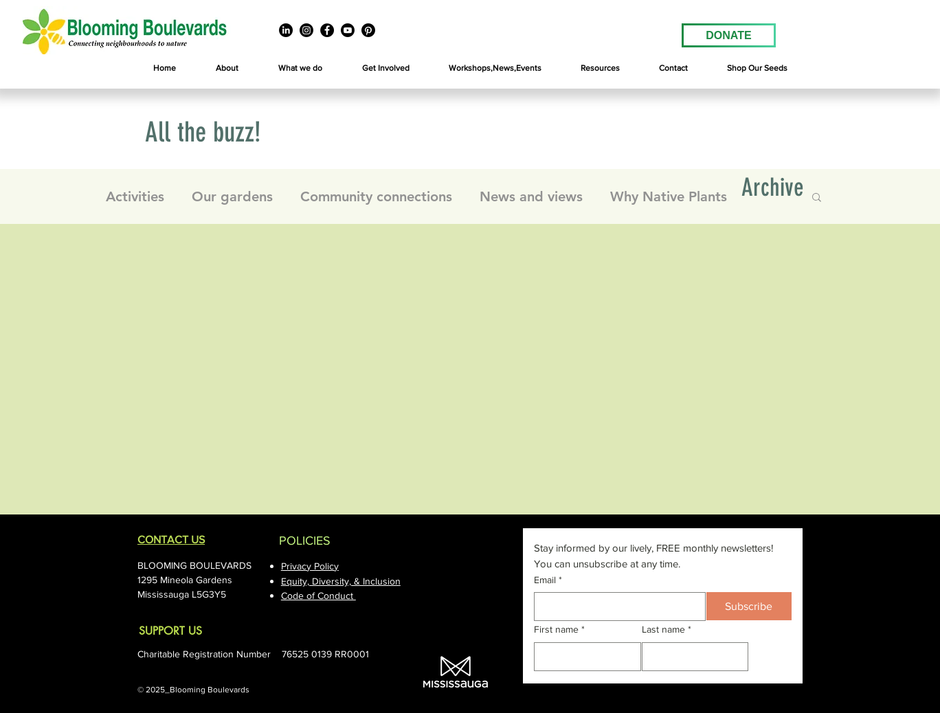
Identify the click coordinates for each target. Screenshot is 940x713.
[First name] (583, 656)
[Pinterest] (368, 30)
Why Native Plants (668, 196)
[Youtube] (348, 30)
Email (548, 580)
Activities (135, 196)
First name (559, 630)
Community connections (376, 196)
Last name (666, 630)
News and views (531, 196)
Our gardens (232, 196)
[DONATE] (729, 35)
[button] (227, 68)
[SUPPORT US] (193, 632)
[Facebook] (327, 30)
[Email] (616, 606)
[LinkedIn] (286, 30)
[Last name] (691, 656)
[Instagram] (306, 30)
